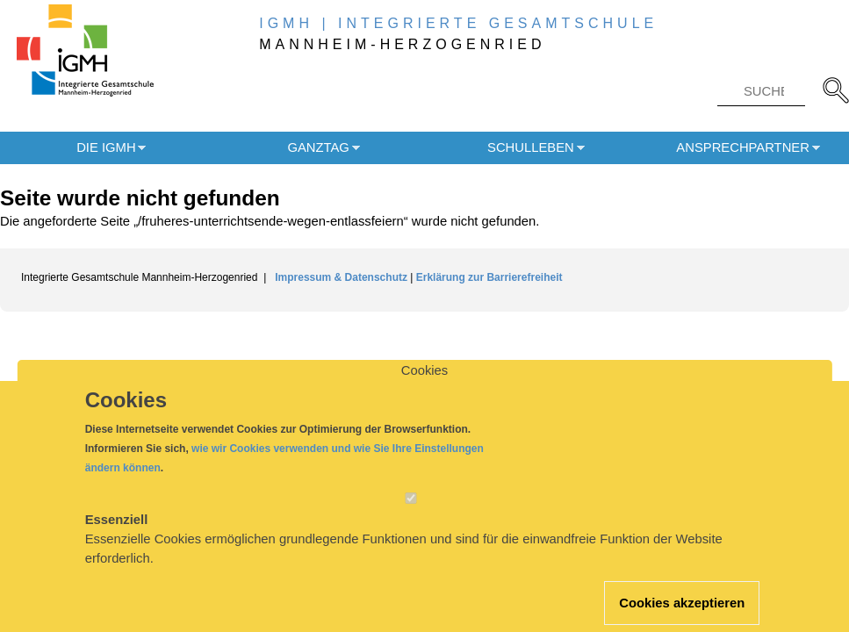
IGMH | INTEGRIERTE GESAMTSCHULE (458, 23)
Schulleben (530, 147)
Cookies (424, 387)
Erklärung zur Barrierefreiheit (489, 277)
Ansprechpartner (742, 147)
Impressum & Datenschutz (342, 277)
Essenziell (116, 536)
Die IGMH (105, 147)
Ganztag (318, 147)
